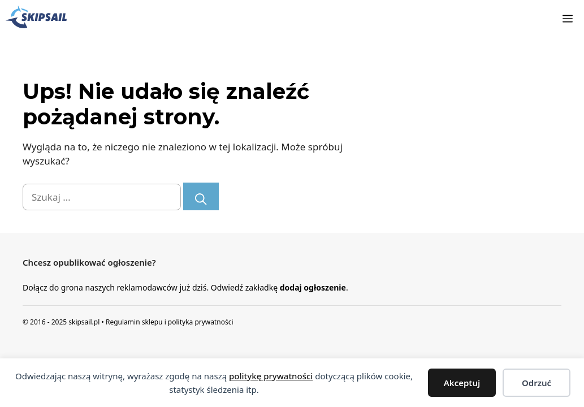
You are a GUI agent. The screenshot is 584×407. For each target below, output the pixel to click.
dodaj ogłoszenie (313, 287)
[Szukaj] (200, 196)
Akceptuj (462, 382)
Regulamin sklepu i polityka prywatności (169, 322)
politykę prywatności (271, 376)
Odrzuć (536, 382)
